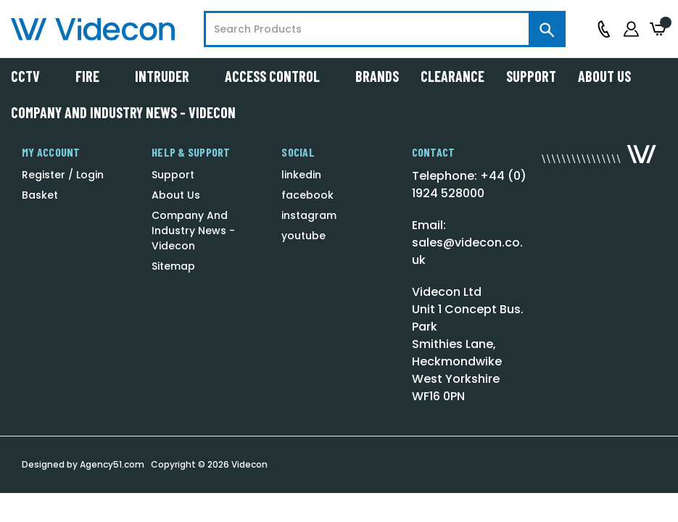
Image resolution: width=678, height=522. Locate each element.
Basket (40, 195)
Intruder (169, 76)
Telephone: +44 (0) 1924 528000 (469, 184)
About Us (604, 76)
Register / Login (63, 174)
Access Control (279, 76)
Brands (377, 76)
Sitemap (173, 266)
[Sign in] (631, 29)
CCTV (32, 76)
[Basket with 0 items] (658, 29)
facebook (307, 195)
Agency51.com (112, 464)
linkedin (301, 174)
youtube (303, 235)
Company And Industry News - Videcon (123, 112)
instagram (308, 215)
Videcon (249, 464)
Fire (94, 76)
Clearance (452, 76)
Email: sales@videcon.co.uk (467, 242)
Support (531, 76)
